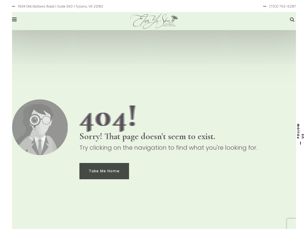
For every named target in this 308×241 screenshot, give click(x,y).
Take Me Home (104, 171)
